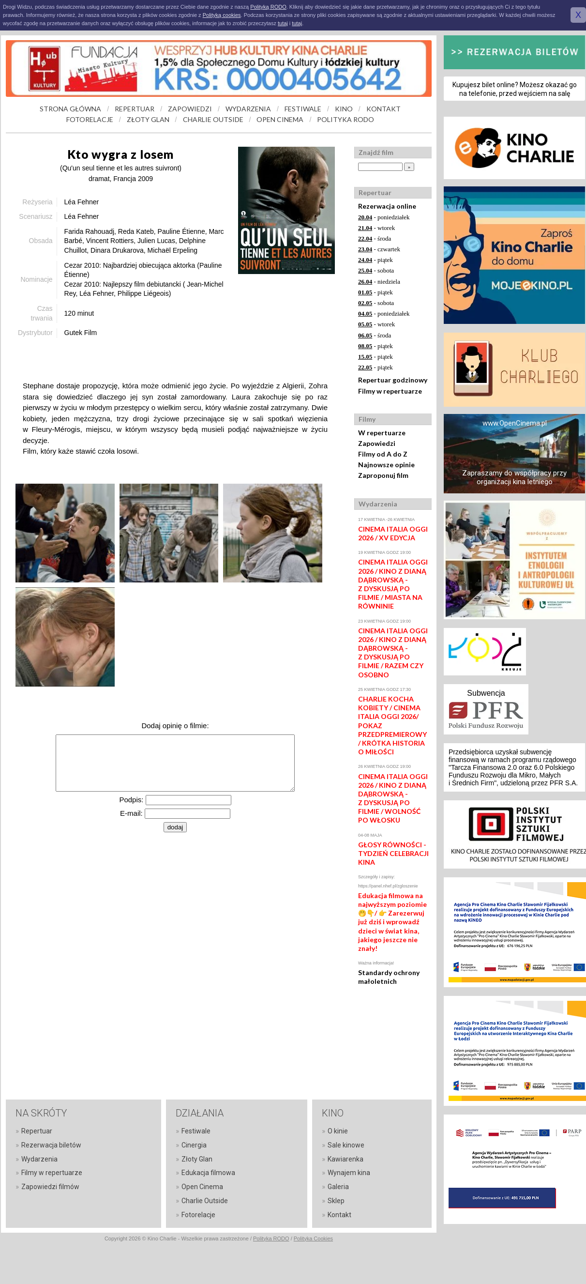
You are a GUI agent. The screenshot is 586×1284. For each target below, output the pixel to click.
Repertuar (36, 1131)
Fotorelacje (198, 1215)
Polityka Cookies (313, 1238)
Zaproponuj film (383, 475)
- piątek (375, 259)
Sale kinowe (346, 1145)
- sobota (376, 270)
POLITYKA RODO (345, 119)
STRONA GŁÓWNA (70, 109)
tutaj (283, 23)
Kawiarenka (345, 1159)
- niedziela (379, 281)
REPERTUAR (134, 109)
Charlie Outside (204, 1201)
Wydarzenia (39, 1159)
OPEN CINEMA (279, 119)
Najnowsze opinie (386, 464)
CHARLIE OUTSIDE (213, 119)
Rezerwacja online (387, 206)
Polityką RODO (268, 7)
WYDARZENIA (248, 109)
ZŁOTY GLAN (148, 119)
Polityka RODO (271, 1238)
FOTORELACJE (89, 119)
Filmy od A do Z (382, 454)
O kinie (338, 1131)
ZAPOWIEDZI (190, 109)
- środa (374, 238)
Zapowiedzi (376, 443)
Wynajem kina (349, 1173)
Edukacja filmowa (208, 1173)
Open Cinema (202, 1187)
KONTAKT (383, 109)
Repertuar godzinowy (392, 380)
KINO (344, 109)
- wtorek (376, 227)
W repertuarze (382, 432)
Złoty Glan (196, 1159)
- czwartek (379, 249)
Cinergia (194, 1145)
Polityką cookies (222, 15)
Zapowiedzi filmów (50, 1187)
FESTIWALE (303, 109)
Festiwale (195, 1131)
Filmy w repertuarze (390, 391)
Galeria (338, 1187)
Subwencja (486, 693)
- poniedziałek (384, 217)
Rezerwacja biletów (51, 1145)
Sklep (336, 1201)
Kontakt (339, 1215)
